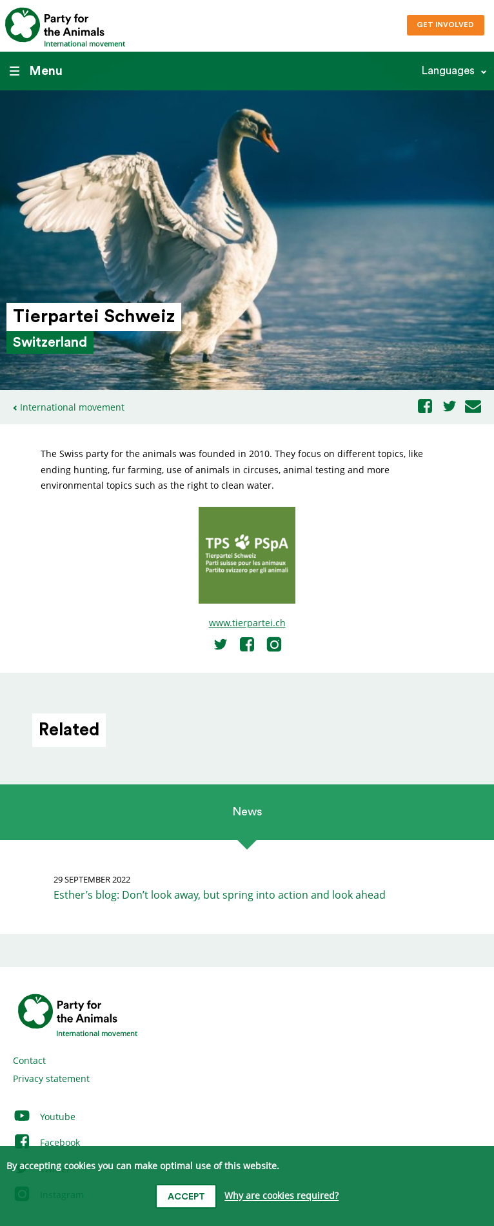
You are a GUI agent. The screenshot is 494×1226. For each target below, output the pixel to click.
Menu (36, 71)
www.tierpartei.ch (247, 623)
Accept (186, 1196)
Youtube (44, 1116)
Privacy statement (51, 1078)
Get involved (445, 24)
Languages (448, 70)
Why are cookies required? (281, 1196)
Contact (29, 1060)
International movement (72, 407)
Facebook (46, 1142)
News (247, 811)
